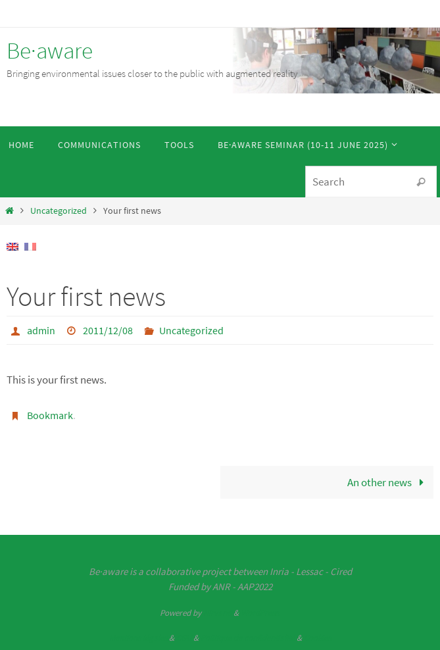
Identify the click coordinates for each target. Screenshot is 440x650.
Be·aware (50, 50)
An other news (388, 482)
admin (41, 330)
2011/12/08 (108, 330)
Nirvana (217, 612)
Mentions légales (138, 637)
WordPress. (260, 612)
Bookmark (50, 415)
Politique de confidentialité (248, 637)
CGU (183, 637)
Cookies (317, 637)
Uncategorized (58, 210)
